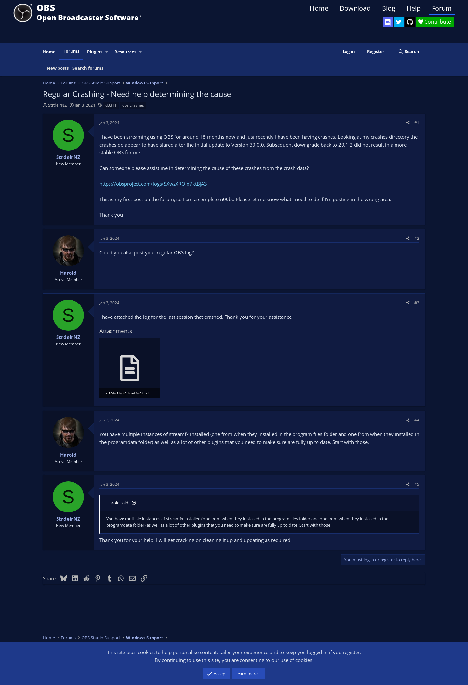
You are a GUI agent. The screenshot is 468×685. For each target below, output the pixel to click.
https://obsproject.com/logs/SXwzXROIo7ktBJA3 (153, 183)
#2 (416, 238)
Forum (442, 8)
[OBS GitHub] (410, 22)
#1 (416, 122)
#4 (416, 420)
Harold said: (117, 503)
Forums (71, 51)
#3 (416, 302)
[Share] (408, 123)
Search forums (87, 68)
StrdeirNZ (57, 105)
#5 (416, 484)
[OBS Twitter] (399, 22)
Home (319, 8)
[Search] (408, 51)
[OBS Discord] (388, 22)
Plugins (94, 52)
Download (355, 8)
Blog (388, 8)
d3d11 (111, 105)
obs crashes (133, 105)
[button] (107, 52)
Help (414, 8)
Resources (125, 52)
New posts (58, 68)
